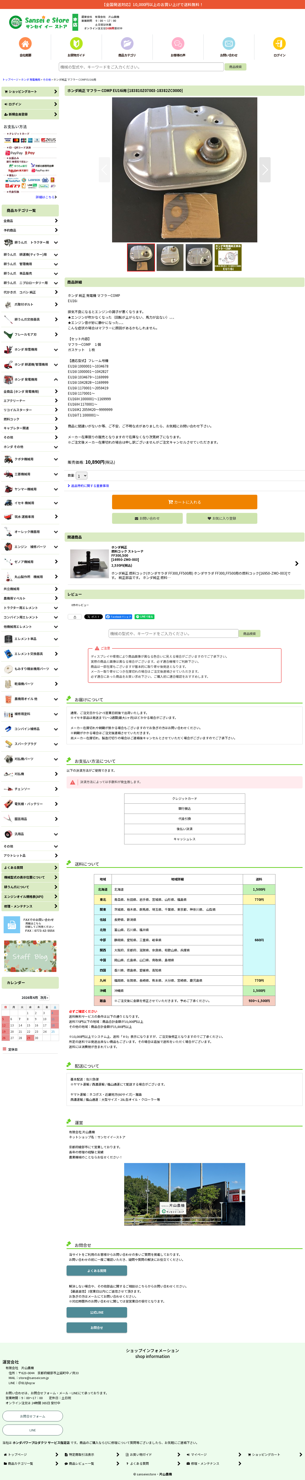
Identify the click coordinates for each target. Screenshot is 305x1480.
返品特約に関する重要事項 (88, 485)
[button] (104, 169)
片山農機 (165, 1474)
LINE (33, 1430)
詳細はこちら (46, 197)
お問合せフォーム (32, 1416)
